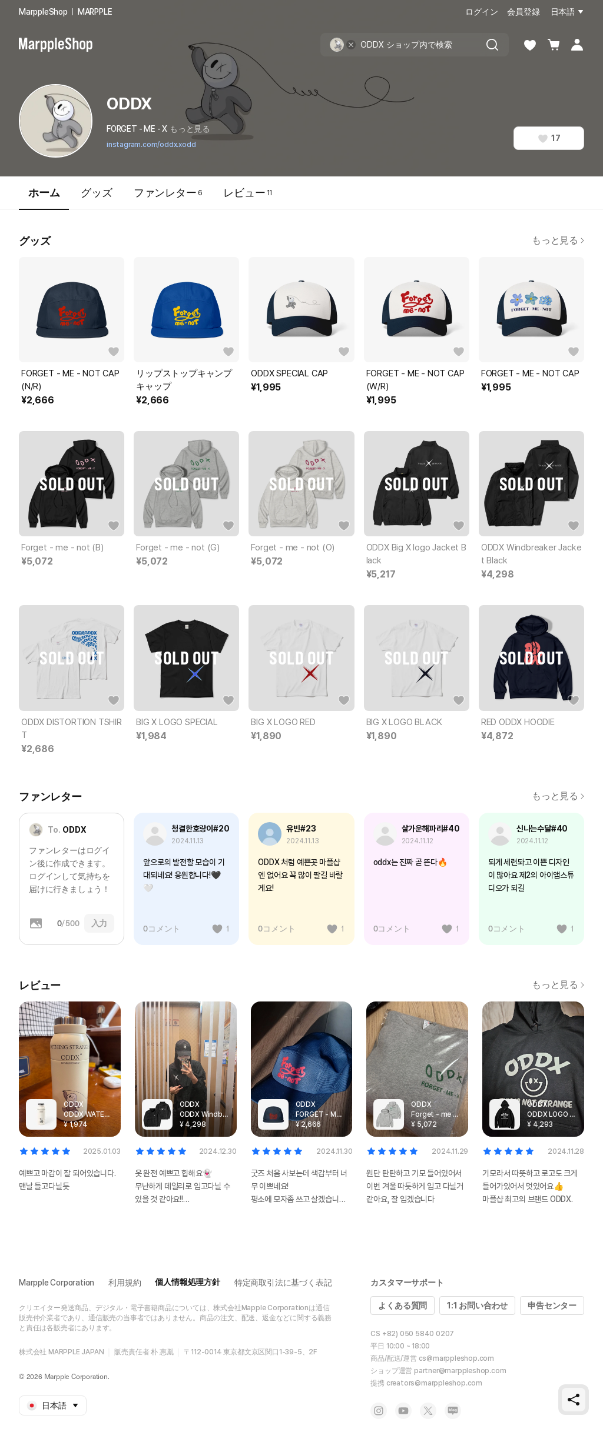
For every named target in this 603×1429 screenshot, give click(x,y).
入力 (99, 923)
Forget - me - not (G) (178, 547)
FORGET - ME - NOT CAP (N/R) (70, 380)
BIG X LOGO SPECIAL (176, 722)
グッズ (96, 192)
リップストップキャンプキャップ (184, 380)
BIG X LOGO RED (283, 722)
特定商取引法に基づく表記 (283, 1282)
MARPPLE (95, 11)
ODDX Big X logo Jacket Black (416, 554)
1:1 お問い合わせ (477, 1305)
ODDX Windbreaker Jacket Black (531, 554)
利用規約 (124, 1282)
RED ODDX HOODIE (518, 722)
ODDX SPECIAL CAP (289, 373)
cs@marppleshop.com (456, 1358)
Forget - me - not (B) (62, 547)
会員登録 (523, 11)
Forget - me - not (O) (292, 547)
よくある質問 (402, 1305)
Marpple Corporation (56, 1282)
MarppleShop (43, 11)
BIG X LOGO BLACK (404, 722)
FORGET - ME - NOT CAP (530, 373)
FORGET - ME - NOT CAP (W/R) (415, 380)
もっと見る (190, 128)
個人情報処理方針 (187, 1282)
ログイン (481, 11)
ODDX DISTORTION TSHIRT (71, 728)
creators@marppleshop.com (434, 1383)
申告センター (552, 1305)
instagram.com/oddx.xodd (151, 145)
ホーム (44, 197)
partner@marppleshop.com (460, 1371)
